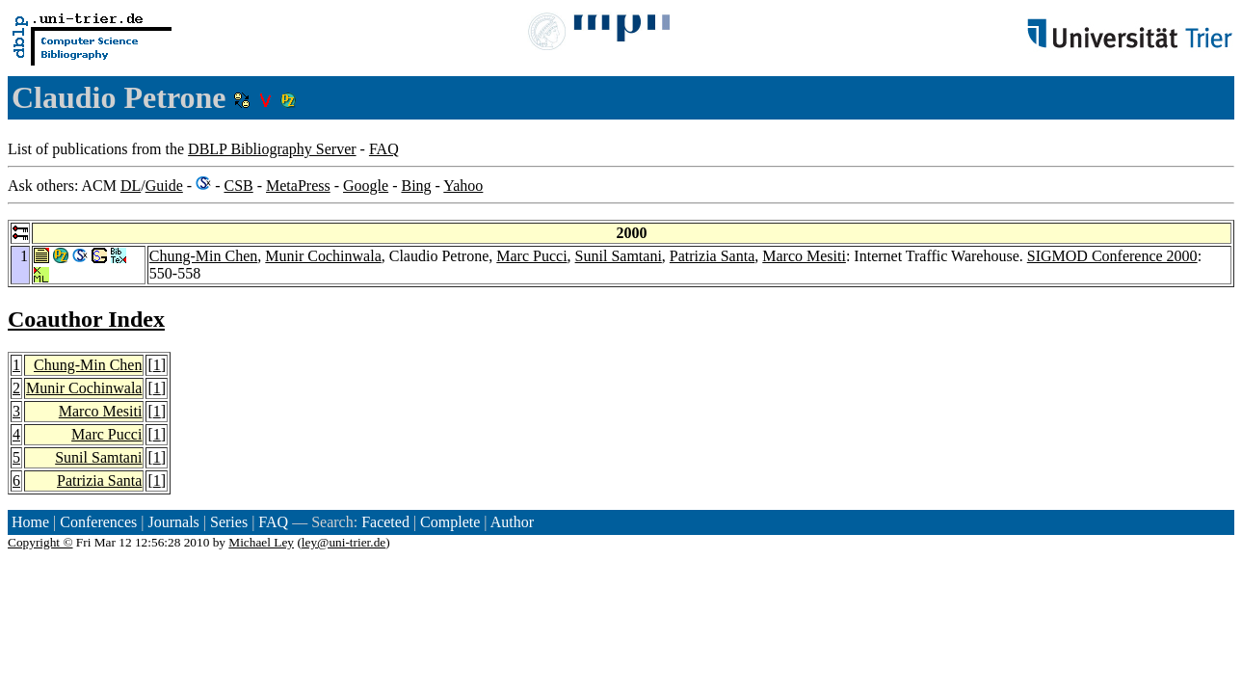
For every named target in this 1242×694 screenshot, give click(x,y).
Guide (164, 185)
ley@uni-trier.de (343, 542)
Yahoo (463, 185)
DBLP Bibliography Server (272, 149)
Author (512, 522)
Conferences (98, 522)
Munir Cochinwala (323, 256)
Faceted (385, 522)
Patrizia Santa (712, 256)
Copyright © (40, 542)
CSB (238, 185)
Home (30, 522)
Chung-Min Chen (203, 256)
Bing (416, 185)
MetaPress (298, 185)
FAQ (384, 149)
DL (130, 185)
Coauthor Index (86, 319)
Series (229, 522)
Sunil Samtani (618, 256)
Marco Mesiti (804, 256)
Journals (172, 522)
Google (365, 185)
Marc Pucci (531, 256)
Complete (450, 522)
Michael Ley (261, 542)
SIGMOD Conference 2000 (1112, 256)
